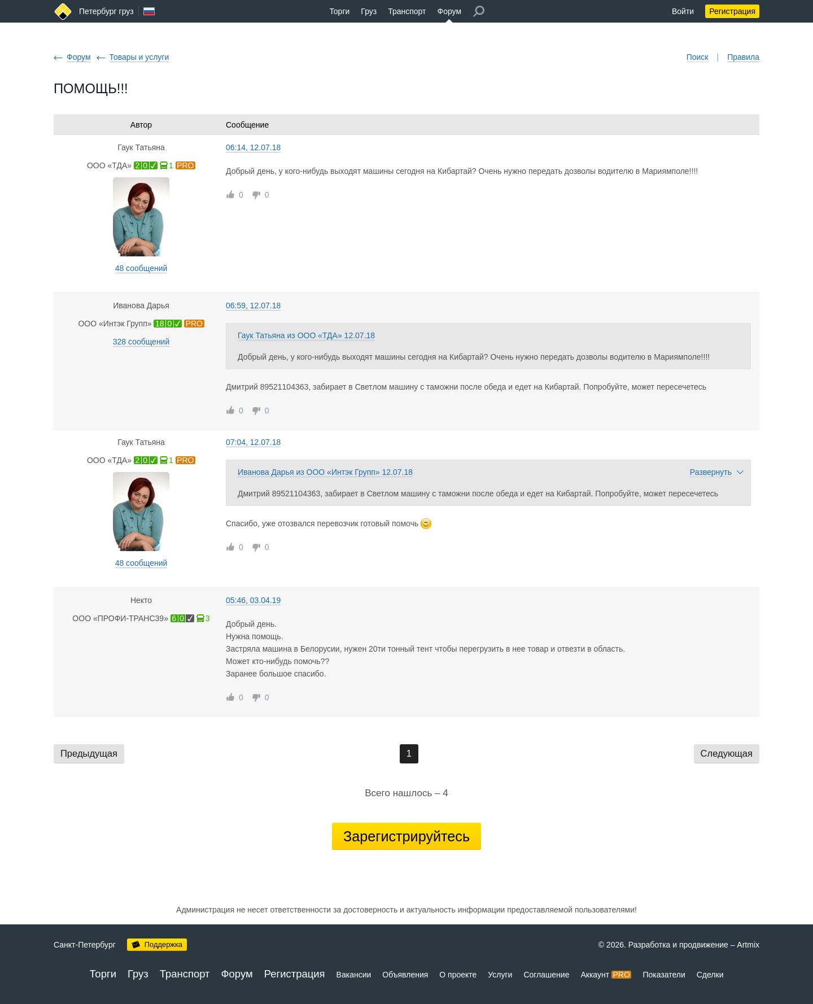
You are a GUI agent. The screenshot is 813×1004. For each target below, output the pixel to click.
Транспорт (407, 11)
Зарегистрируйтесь (406, 836)
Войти (683, 11)
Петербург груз (106, 11)
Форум (450, 11)
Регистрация (732, 11)
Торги (339, 11)
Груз (369, 11)
